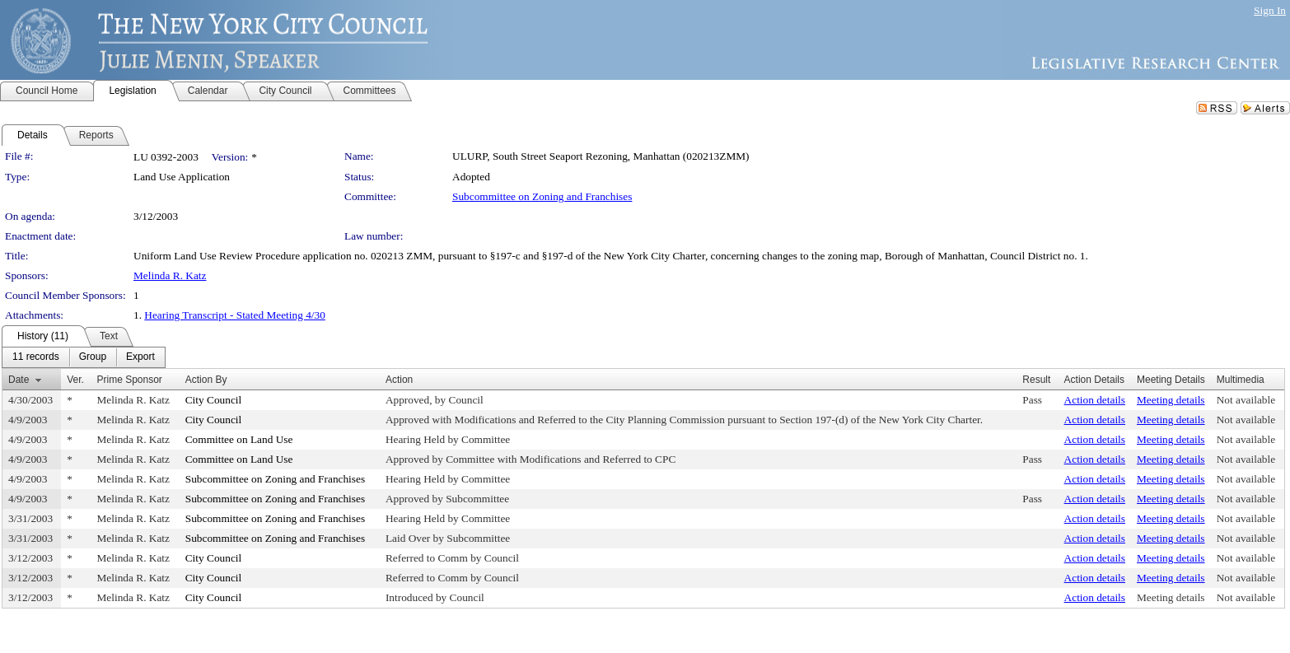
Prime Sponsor (129, 379)
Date (18, 379)
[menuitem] (35, 357)
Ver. (75, 379)
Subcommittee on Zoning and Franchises (542, 196)
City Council (213, 400)
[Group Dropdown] (92, 357)
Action (399, 379)
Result (1036, 379)
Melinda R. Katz (169, 275)
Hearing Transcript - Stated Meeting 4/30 (234, 315)
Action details (1094, 400)
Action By (206, 379)
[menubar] (84, 357)
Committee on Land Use (239, 439)
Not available (1246, 400)
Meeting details (1171, 400)
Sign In (1270, 10)
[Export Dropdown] (140, 357)
